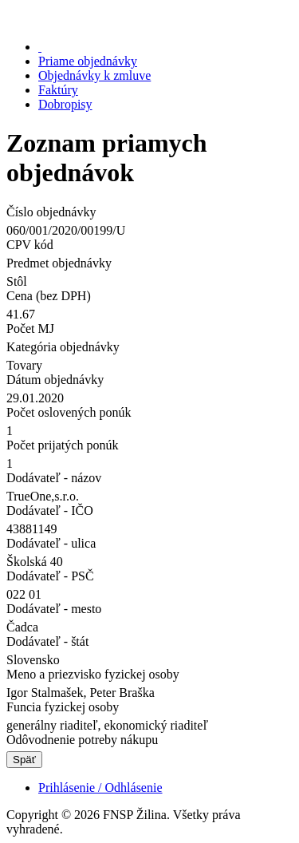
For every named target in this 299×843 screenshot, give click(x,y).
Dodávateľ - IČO (49, 510)
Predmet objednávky (59, 263)
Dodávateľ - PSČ (50, 576)
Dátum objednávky (55, 379)
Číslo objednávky (51, 212)
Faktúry (58, 90)
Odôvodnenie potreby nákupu (82, 739)
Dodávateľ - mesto (53, 608)
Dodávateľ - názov (53, 478)
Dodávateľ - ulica (51, 543)
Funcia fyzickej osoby (62, 707)
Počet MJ (30, 328)
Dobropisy (65, 104)
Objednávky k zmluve (94, 75)
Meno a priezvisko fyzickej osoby (92, 674)
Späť (24, 760)
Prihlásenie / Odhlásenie (100, 787)
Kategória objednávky (63, 347)
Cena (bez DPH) (48, 296)
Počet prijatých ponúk (62, 445)
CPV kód (29, 244)
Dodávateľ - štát (47, 641)
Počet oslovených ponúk (68, 412)
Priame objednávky (87, 61)
